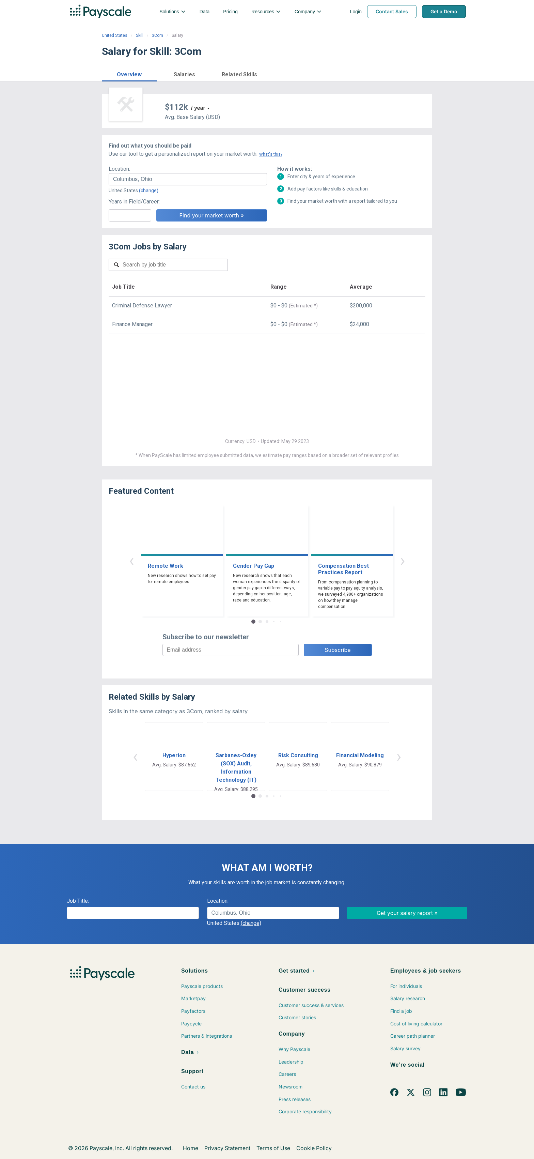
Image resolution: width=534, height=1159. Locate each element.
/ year (198, 108)
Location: (119, 169)
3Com (157, 35)
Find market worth (404, 73)
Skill (139, 35)
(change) (148, 190)
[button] (129, 73)
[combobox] (188, 179)
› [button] (402, 560)
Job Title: (78, 901)
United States (114, 35)
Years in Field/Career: (134, 201)
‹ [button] (131, 560)
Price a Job (350, 73)
